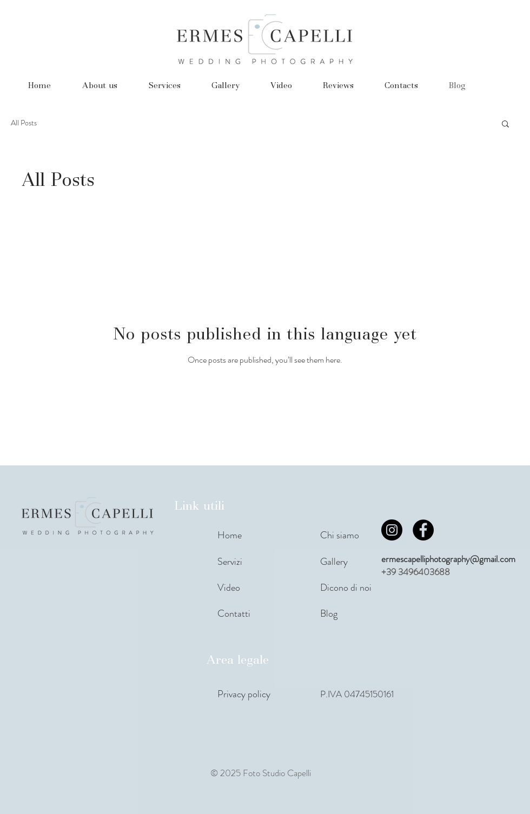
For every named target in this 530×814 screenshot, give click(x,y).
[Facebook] (423, 530)
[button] (505, 124)
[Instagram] (391, 530)
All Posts (24, 123)
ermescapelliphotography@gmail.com (448, 558)
